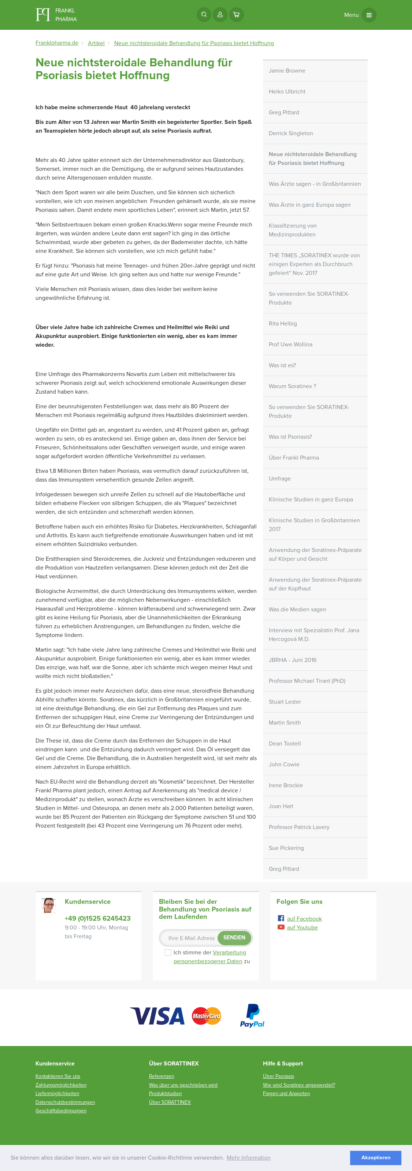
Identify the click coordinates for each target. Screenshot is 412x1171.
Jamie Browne (287, 70)
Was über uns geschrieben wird (183, 1085)
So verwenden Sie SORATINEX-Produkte (309, 298)
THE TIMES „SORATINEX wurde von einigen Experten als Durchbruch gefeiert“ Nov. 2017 (314, 264)
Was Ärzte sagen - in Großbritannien (315, 184)
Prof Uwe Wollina (290, 344)
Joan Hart (281, 806)
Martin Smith (285, 722)
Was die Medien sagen (297, 609)
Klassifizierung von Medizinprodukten (293, 230)
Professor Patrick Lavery (299, 827)
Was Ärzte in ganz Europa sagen (310, 205)
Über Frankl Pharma (294, 457)
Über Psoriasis (278, 1076)
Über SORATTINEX (170, 1102)
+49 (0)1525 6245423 (98, 918)
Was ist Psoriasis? (290, 437)
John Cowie (284, 764)
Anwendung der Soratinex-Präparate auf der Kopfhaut (315, 584)
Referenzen (161, 1076)
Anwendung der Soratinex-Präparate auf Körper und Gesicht (315, 554)
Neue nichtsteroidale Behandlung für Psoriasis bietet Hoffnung (313, 159)
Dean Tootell (285, 743)
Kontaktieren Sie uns (58, 1076)
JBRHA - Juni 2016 (292, 660)
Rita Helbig (283, 323)
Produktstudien (165, 1093)
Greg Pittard (284, 112)
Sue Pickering (286, 848)
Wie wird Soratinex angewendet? (299, 1085)
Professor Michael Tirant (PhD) (307, 681)
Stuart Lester (285, 702)
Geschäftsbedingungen (61, 1111)
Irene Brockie (286, 785)
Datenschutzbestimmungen (65, 1102)
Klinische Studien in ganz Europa (311, 499)
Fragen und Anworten (286, 1093)
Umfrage (280, 478)
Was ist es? (282, 365)
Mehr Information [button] (249, 1157)
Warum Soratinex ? (292, 386)
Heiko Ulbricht (287, 91)
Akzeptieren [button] (375, 1158)
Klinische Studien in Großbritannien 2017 (314, 525)
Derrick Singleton (291, 133)
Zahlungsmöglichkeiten (61, 1085)
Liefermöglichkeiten (57, 1093)
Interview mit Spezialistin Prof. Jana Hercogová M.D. (314, 635)
